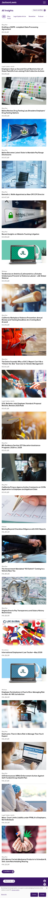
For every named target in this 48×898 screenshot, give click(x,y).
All (4, 16)
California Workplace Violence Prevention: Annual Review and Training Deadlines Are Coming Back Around (22, 320)
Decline (34, 894)
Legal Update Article (20, 16)
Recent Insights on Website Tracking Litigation (20, 234)
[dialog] (24, 892)
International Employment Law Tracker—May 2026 (22, 652)
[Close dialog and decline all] (46, 887)
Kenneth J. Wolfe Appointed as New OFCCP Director (23, 194)
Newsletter (32, 16)
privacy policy (15, 890)
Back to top (8, 881)
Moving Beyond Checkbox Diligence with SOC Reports (24, 529)
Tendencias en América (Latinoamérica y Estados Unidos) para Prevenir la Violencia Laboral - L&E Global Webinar (24, 276)
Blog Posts (9, 17)
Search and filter (38, 10)
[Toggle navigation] (44, 2)
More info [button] (4, 894)
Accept (42, 894)
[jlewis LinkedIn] (44, 881)
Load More (7, 871)
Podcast (40, 16)
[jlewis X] (44, 884)
